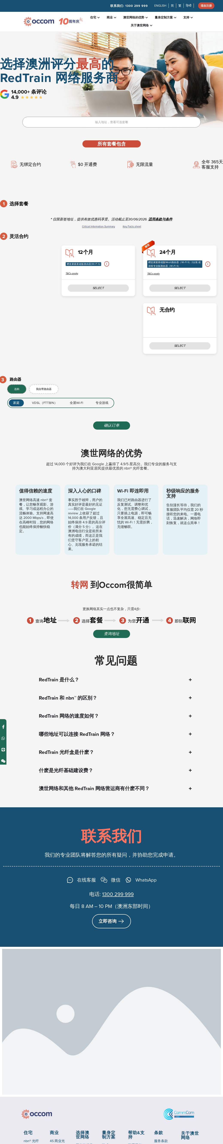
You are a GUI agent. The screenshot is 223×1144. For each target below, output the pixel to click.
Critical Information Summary (98, 226)
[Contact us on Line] (3, 580)
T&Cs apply (153, 272)
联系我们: (128, 6)
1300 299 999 (118, 890)
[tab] (16, 385)
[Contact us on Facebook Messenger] (3, 557)
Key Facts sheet (132, 226)
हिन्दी (187, 6)
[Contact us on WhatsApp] (3, 568)
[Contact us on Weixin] (3, 591)
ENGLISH (159, 6)
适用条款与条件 (160, 219)
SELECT (179, 286)
